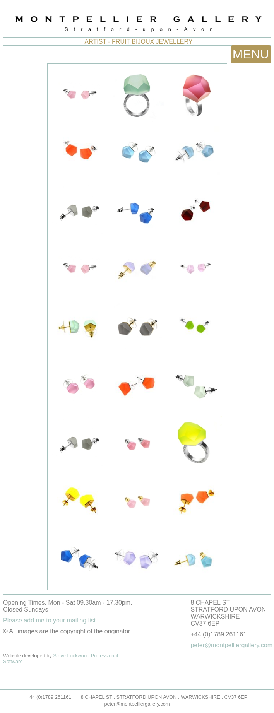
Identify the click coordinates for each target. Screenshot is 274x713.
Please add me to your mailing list (49, 620)
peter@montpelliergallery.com (137, 704)
